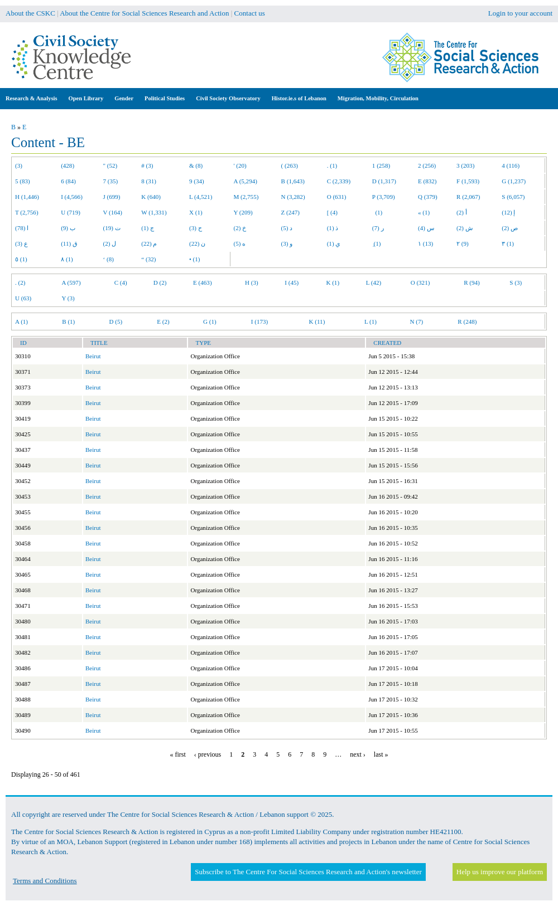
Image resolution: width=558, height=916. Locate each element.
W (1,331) (153, 212)
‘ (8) (108, 259)
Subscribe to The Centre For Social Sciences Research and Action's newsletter (308, 872)
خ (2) (240, 228)
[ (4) (332, 212)
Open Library (86, 98)
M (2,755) (246, 196)
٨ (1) (67, 259)
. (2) (20, 282)
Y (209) (243, 212)
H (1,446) (27, 196)
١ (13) (425, 243)
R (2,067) (468, 196)
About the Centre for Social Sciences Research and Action (144, 13)
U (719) (70, 212)
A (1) (21, 321)
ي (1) (334, 243)
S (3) (515, 282)
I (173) (259, 321)
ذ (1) (333, 228)
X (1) (196, 212)
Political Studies (165, 98)
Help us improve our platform (499, 872)
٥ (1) (21, 259)
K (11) (317, 321)
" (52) (110, 165)
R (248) (467, 321)
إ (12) (508, 212)
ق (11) (69, 243)
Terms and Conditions (45, 880)
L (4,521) (200, 196)
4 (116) (510, 165)
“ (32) (148, 259)
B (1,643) (293, 181)
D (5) (115, 321)
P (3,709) (383, 196)
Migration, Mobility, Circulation (378, 98)
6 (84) (68, 181)
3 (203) (465, 165)
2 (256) (427, 165)
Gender (123, 98)
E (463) (202, 282)
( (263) (289, 165)
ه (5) (240, 243)
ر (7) (378, 228)
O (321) (420, 282)
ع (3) (21, 243)
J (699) (112, 196)
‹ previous (207, 754)
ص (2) (510, 228)
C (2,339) (338, 181)
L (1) (370, 321)
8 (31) (148, 181)
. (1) (332, 165)
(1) (377, 212)
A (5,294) (245, 181)
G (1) (210, 321)
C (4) (120, 282)
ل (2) (110, 243)
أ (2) (461, 212)
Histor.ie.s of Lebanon (299, 98)
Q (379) (427, 196)
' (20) (240, 165)
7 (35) (110, 181)
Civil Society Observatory (228, 98)
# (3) (147, 165)
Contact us (249, 13)
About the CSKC (30, 13)
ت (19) (112, 228)
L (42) (374, 282)
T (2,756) (27, 212)
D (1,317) (384, 181)
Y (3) (67, 298)
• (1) (194, 259)
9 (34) (196, 181)
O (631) (337, 196)
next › (357, 754)
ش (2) (464, 228)
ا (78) (21, 228)
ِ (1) (376, 243)
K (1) (332, 282)
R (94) (472, 282)
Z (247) (290, 212)
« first (178, 754)
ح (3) (195, 228)
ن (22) (197, 243)
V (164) (113, 212)
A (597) (70, 282)
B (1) (68, 321)
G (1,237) (514, 181)
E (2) (163, 321)
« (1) (424, 212)
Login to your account (520, 13)
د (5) (287, 228)
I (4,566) (72, 196)
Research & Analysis (31, 98)
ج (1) (147, 228)
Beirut (93, 356)
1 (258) (381, 165)
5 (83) (22, 181)
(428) (67, 165)
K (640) (151, 196)
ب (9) (68, 228)
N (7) (416, 321)
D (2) (160, 282)
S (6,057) (513, 196)
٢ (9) (462, 243)
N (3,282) (293, 196)
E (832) (427, 181)
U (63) (23, 298)
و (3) (287, 243)
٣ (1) (508, 243)
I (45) (292, 282)
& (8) (196, 165)
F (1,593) (467, 181)
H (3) (251, 282)
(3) (18, 165)
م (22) (149, 243)
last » (381, 754)
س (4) (426, 228)
